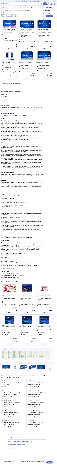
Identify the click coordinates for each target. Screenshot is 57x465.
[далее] (50, 354)
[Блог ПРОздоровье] (55, 14)
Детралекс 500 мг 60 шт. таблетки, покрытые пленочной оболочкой (43, 30)
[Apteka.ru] (4, 3)
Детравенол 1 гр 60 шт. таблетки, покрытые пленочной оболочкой (8, 326)
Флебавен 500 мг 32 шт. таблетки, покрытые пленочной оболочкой (43, 294)
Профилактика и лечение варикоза (17, 10)
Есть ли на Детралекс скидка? (27, 448)
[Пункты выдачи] (55, 22)
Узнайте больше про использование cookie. (12, 463)
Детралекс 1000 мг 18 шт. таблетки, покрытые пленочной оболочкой (9, 30)
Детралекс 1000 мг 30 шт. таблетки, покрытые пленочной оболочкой (43, 61)
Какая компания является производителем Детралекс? (27, 441)
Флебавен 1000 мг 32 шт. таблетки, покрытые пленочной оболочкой (8, 294)
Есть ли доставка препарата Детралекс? (27, 444)
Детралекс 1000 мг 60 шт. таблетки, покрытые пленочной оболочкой (26, 61)
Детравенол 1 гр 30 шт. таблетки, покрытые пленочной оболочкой (25, 326)
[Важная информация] (55, 19)
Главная (2, 10)
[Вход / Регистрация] (55, 8)
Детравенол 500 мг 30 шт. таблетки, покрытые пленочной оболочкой (43, 326)
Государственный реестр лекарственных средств (11, 273)
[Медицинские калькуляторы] (55, 17)
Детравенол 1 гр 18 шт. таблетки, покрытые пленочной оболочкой (25, 294)
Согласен (50, 462)
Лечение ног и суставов (7, 10)
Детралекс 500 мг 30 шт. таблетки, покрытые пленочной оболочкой (25, 30)
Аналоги (49, 16)
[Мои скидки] (55, 11)
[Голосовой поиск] (41, 4)
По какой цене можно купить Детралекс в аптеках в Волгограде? (27, 438)
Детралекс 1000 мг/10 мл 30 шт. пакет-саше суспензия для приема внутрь (9, 61)
